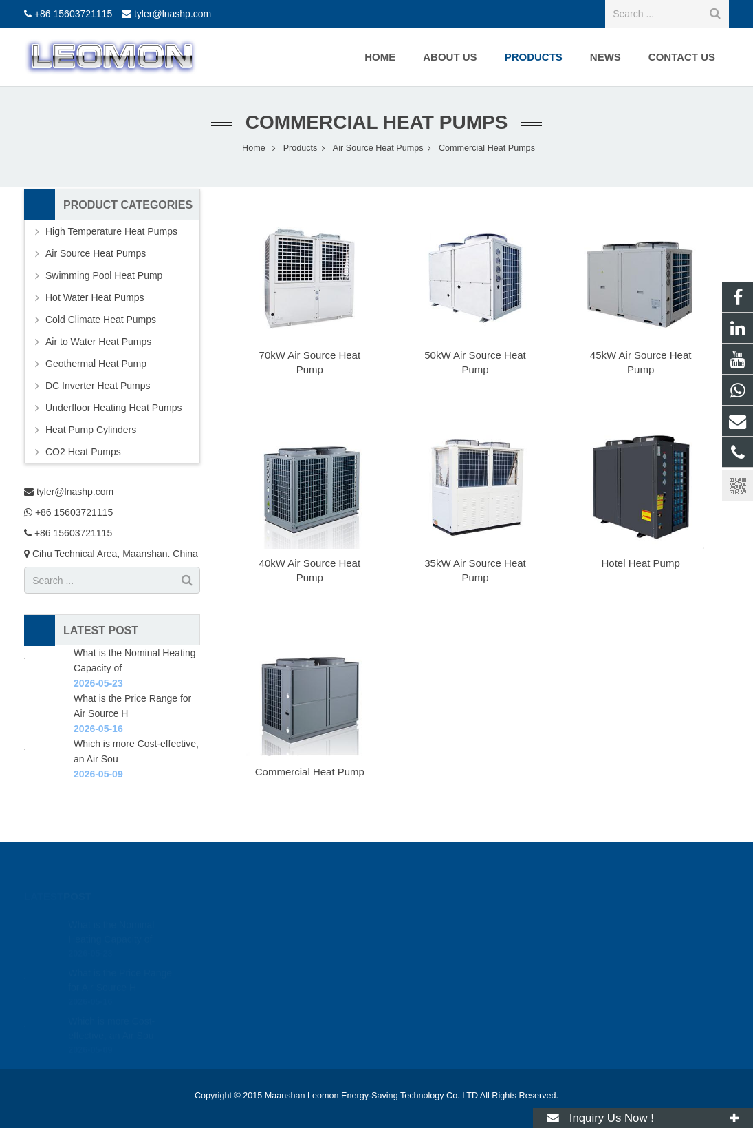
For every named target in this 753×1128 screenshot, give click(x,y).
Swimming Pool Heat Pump (103, 275)
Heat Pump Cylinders (90, 429)
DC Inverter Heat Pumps (98, 385)
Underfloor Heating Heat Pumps (113, 407)
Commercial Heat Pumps (376, 122)
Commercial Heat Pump (309, 771)
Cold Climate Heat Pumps (100, 319)
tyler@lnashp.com (172, 13)
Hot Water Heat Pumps (94, 297)
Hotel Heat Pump (641, 563)
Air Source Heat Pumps (95, 253)
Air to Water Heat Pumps (98, 341)
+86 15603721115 (73, 13)
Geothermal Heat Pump (95, 363)
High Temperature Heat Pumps (111, 231)
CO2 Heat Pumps (83, 451)
